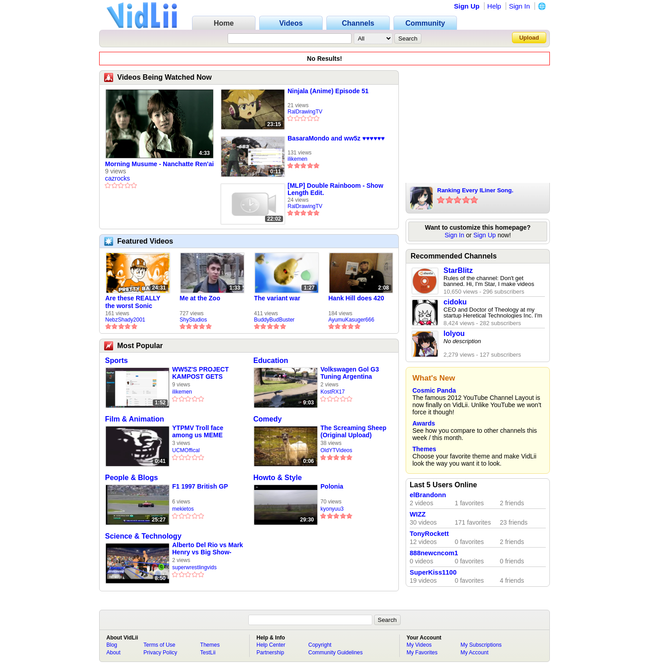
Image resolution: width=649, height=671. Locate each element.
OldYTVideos (336, 450)
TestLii (207, 652)
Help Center (270, 645)
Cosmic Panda (434, 390)
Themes (424, 449)
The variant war (277, 298)
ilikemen (297, 159)
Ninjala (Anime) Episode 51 (328, 91)
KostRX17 (332, 392)
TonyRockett (429, 533)
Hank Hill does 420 (356, 298)
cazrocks (117, 178)
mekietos (183, 509)
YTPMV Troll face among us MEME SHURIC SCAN (198, 431)
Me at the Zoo (200, 298)
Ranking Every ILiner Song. (475, 190)
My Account (475, 652)
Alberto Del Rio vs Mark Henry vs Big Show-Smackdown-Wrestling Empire (207, 548)
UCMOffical (186, 450)
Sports (116, 360)
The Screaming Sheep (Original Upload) (353, 431)
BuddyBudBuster (274, 320)
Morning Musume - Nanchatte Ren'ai (159, 164)
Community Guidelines (335, 652)
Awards (423, 423)
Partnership (270, 652)
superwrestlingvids (194, 567)
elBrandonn (428, 495)
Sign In (519, 6)
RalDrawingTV (305, 112)
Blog (111, 645)
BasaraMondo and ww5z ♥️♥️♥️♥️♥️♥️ (336, 138)
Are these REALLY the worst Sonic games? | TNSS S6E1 (137, 302)
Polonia (331, 486)
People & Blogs (131, 477)
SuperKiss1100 (433, 572)
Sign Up (467, 6)
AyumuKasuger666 (352, 320)
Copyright (319, 645)
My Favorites (422, 652)
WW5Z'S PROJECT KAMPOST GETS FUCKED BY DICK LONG (200, 373)
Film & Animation (134, 419)
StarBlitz (458, 270)
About (113, 652)
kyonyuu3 (331, 509)
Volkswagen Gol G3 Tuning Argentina (349, 373)
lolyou (454, 333)
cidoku (455, 302)
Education (270, 360)
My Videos (419, 645)
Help (494, 6)
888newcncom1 (434, 553)
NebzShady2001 (125, 320)
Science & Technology (143, 536)
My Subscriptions (481, 645)
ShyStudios (193, 320)
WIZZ (417, 514)
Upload (529, 37)
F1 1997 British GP (200, 486)
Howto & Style (277, 477)
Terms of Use (159, 645)
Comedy (267, 419)
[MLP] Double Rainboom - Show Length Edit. (335, 189)
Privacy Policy (160, 652)
